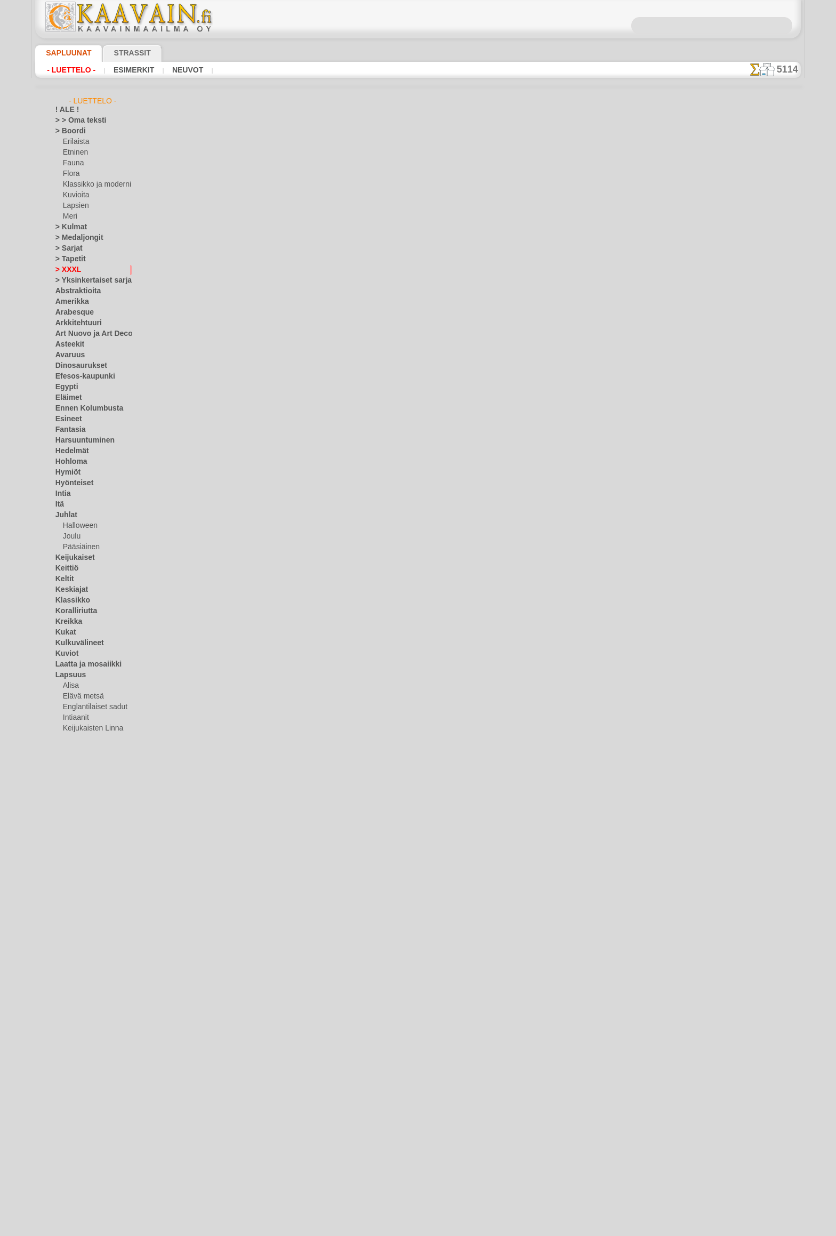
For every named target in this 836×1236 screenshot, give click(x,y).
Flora (70, 174)
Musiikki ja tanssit (82, 899)
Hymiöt (66, 472)
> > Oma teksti (75, 120)
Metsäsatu (79, 792)
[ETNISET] (78, 1133)
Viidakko (68, 1059)
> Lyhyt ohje (237, 456)
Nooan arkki (81, 813)
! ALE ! (65, 110)
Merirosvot (79, 771)
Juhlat (64, 515)
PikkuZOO (77, 824)
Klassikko (69, 600)
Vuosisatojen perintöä (87, 1080)
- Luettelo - (68, 70)
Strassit (119, 53)
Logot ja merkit (77, 856)
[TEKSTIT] (77, 1187)
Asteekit (67, 344)
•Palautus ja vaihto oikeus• (418, 694)
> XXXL (65, 270)
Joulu (70, 536)
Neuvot (173, 70)
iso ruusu (529, 188)
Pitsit (63, 952)
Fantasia (68, 430)
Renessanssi (73, 984)
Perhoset (68, 931)
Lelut (70, 760)
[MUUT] (75, 1176)
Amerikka (69, 302)
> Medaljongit (75, 238)
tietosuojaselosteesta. (507, 1227)
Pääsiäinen (79, 547)
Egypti (64, 387)
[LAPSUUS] (80, 1165)
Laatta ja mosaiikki (83, 664)
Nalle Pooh (78, 803)
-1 (386, 485)
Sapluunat (64, 53)
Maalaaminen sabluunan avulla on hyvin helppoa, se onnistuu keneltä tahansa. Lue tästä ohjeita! (747, 487)
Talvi (61, 1037)
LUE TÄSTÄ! (307, 456)
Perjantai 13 (72, 941)
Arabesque (71, 312)
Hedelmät (69, 451)
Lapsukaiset (81, 750)
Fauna (72, 163)
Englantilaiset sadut (92, 707)
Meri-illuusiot (75, 888)
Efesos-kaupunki (79, 376)
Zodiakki (67, 1091)
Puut (62, 963)
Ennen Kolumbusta (83, 408)
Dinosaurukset (77, 366)
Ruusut (66, 995)
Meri (70, 216)
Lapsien (74, 206)
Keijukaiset (71, 558)
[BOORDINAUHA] (89, 1112)
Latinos (66, 835)
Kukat (64, 632)
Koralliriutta (73, 611)
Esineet (66, 419)
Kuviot (65, 654)
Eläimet (66, 398)
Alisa (70, 686)
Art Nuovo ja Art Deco (87, 334)
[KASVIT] (76, 1144)
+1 (449, 485)
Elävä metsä (81, 696)
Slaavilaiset (72, 1016)
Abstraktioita (75, 291)
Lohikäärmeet (75, 867)
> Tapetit (67, 259)
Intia (62, 494)
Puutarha (69, 973)
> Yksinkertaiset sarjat (87, 280)
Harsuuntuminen (80, 440)
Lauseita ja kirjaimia (85, 845)
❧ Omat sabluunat (83, 1197)
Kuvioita (75, 195)
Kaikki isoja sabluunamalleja (417, 508)
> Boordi (67, 131)
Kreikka (66, 622)
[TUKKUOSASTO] (81, 1101)
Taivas (64, 1027)
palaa (418, 485)
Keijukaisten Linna (90, 728)
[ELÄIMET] (79, 1123)
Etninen (74, 152)
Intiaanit (76, 718)
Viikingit (67, 1069)
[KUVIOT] (77, 1155)
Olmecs (66, 920)
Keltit (63, 579)
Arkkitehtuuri (74, 323)
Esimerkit (124, 70)
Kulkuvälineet (75, 643)
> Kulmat (68, 227)
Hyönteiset (71, 483)
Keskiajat (69, 590)
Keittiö (65, 568)
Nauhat (66, 909)
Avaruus (67, 355)
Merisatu (76, 781)
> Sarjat (66, 248)
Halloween (78, 526)
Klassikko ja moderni (93, 184)
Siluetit (65, 1005)
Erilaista (75, 142)
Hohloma (68, 462)
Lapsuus (68, 675)
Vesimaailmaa (75, 1048)
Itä (59, 504)
